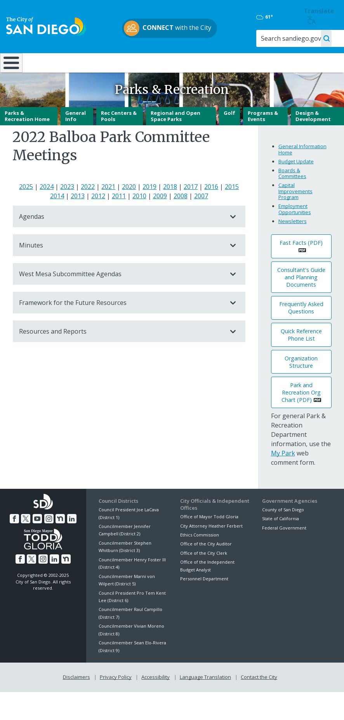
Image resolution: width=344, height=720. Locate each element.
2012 (98, 216)
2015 (232, 207)
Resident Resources (97, 66)
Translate (319, 16)
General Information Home (302, 170)
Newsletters (292, 241)
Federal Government (284, 548)
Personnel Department (204, 599)
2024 (47, 207)
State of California (280, 539)
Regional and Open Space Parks (175, 136)
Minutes (121, 265)
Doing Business (149, 66)
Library (201, 62)
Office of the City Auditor (206, 564)
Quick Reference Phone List (301, 355)
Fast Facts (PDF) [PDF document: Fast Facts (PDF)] (301, 263)
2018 (170, 207)
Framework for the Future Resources (121, 323)
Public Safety (257, 62)
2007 (201, 216)
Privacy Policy (116, 697)
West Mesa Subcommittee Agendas (121, 294)
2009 (160, 216)
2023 (67, 207)
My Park (283, 473)
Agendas (121, 237)
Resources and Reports (121, 352)
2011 (119, 216)
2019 (149, 207)
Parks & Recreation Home (27, 136)
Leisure (44, 62)
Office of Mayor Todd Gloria (209, 537)
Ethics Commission (199, 555)
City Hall (315, 62)
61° (269, 17)
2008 (181, 216)
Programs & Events (263, 136)
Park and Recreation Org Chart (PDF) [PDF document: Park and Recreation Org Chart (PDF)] (301, 413)
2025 (26, 207)
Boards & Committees (292, 194)
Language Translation (205, 697)
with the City (170, 28)
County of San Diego (283, 530)
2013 (78, 216)
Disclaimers (76, 697)
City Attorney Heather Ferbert (211, 546)
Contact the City (259, 697)
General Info (75, 136)
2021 (108, 207)
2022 (88, 207)
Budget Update (296, 181)
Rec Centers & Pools (119, 136)
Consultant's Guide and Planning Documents (301, 298)
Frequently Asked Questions (301, 328)
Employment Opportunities (294, 229)
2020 (129, 207)
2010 (139, 216)
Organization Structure (301, 382)
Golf (229, 133)
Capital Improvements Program (295, 211)
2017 (191, 207)
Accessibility (155, 697)
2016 (211, 207)
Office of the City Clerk (203, 573)
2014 (57, 216)
